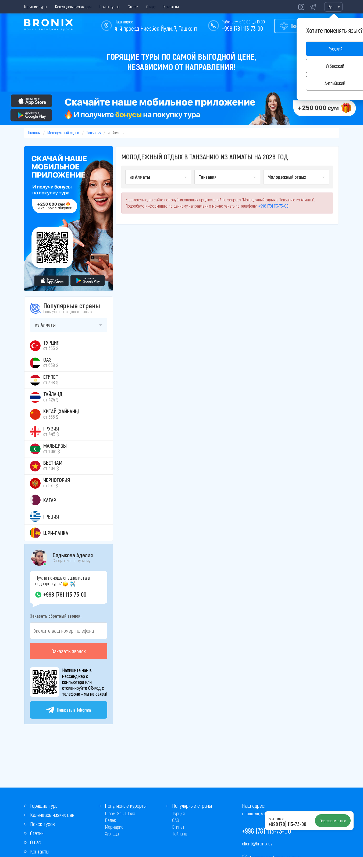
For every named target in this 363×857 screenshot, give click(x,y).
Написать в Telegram (68, 709)
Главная (34, 132)
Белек (110, 820)
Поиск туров (109, 6)
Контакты (171, 6)
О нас (150, 6)
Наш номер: (275, 818)
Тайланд (179, 834)
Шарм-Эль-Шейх (120, 813)
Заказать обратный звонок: (55, 615)
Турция (178, 813)
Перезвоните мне (333, 820)
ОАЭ (175, 820)
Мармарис (114, 827)
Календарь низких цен (73, 6)
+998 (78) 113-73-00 (242, 28)
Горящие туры (35, 6)
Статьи (133, 6)
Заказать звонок (68, 651)
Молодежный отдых (63, 132)
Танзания (93, 132)
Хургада (112, 834)
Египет (178, 827)
